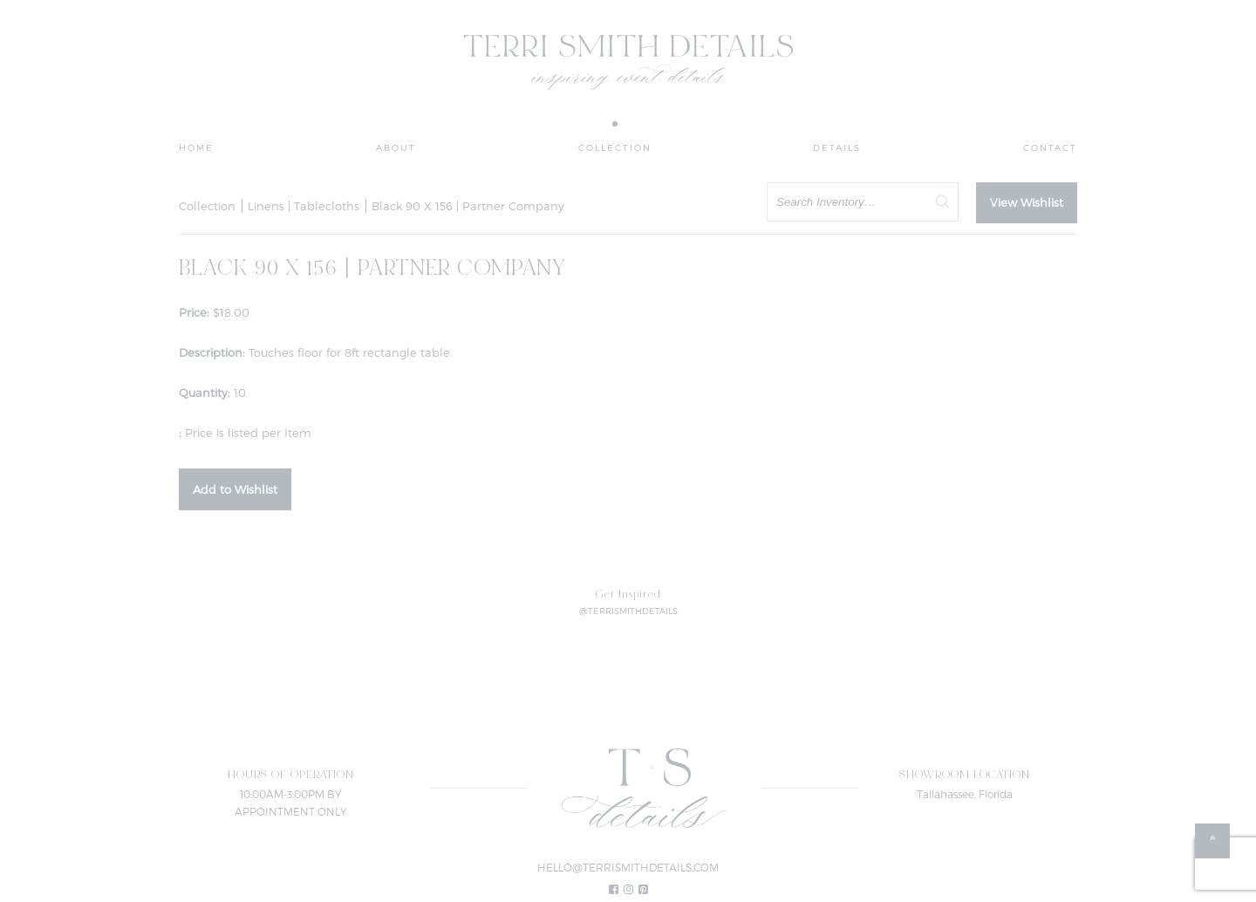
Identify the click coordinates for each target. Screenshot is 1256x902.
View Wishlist (1026, 202)
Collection (615, 147)
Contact (1050, 147)
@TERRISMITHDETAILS (628, 610)
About (396, 147)
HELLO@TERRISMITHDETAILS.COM (628, 867)
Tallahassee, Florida (965, 794)
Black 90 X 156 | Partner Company (468, 206)
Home (196, 147)
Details (837, 147)
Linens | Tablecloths (303, 206)
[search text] (863, 202)
